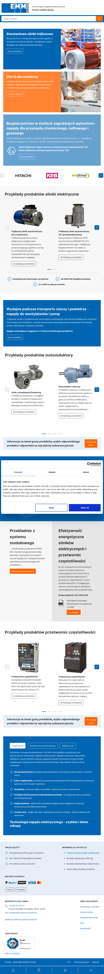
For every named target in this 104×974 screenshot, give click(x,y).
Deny (51, 507)
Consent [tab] (18, 472)
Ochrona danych (81, 962)
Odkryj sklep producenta (23, 571)
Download (73, 612)
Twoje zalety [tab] (17, 745)
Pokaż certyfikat (12, 953)
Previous (7, 227)
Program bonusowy (89, 917)
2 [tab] (55, 269)
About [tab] (86, 472)
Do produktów (14, 51)
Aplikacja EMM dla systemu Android (21, 919)
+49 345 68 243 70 (16, 905)
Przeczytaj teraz (91, 443)
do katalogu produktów (24, 263)
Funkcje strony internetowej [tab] (42, 745)
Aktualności (85, 928)
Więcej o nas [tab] (68, 745)
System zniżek (86, 912)
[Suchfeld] (48, 18)
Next (101, 175)
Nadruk (95, 962)
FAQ (82, 923)
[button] (13, 970)
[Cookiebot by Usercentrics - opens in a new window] (89, 464)
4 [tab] (60, 711)
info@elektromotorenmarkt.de (23, 912)
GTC (69, 962)
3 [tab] (55, 711)
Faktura (10, 889)
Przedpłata (20, 889)
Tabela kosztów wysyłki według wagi (82, 852)
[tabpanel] (28, 234)
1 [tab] (49, 269)
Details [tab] (52, 472)
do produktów (26, 156)
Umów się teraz (15, 94)
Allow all (85, 507)
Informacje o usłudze (89, 906)
